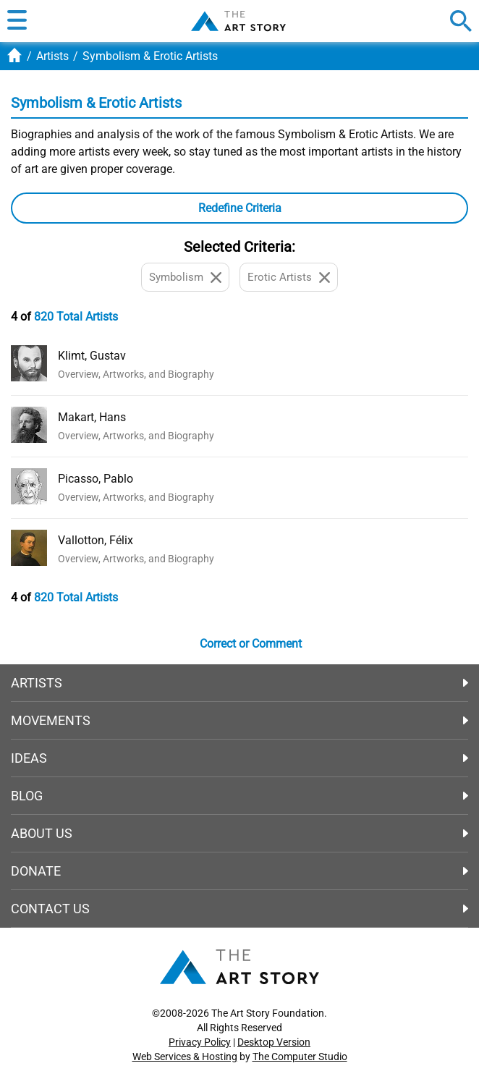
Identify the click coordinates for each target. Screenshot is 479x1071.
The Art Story (238, 21)
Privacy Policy (200, 1042)
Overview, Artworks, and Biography (136, 374)
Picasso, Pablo (95, 479)
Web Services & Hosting (184, 1056)
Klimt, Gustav (92, 356)
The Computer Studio (300, 1056)
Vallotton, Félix (95, 540)
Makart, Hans (92, 417)
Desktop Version (273, 1042)
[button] (17, 21)
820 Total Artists (76, 316)
